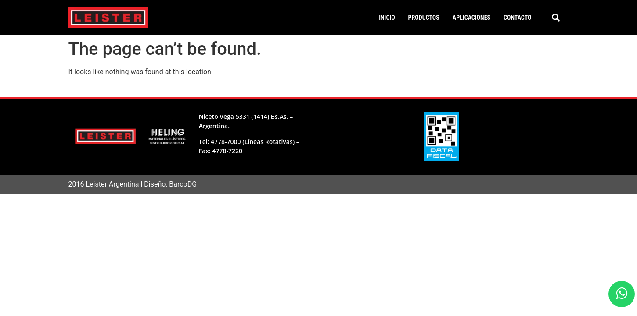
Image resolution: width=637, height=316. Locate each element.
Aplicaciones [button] (471, 17)
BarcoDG (183, 184)
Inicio (387, 17)
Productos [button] (423, 17)
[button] (556, 17)
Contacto (517, 17)
